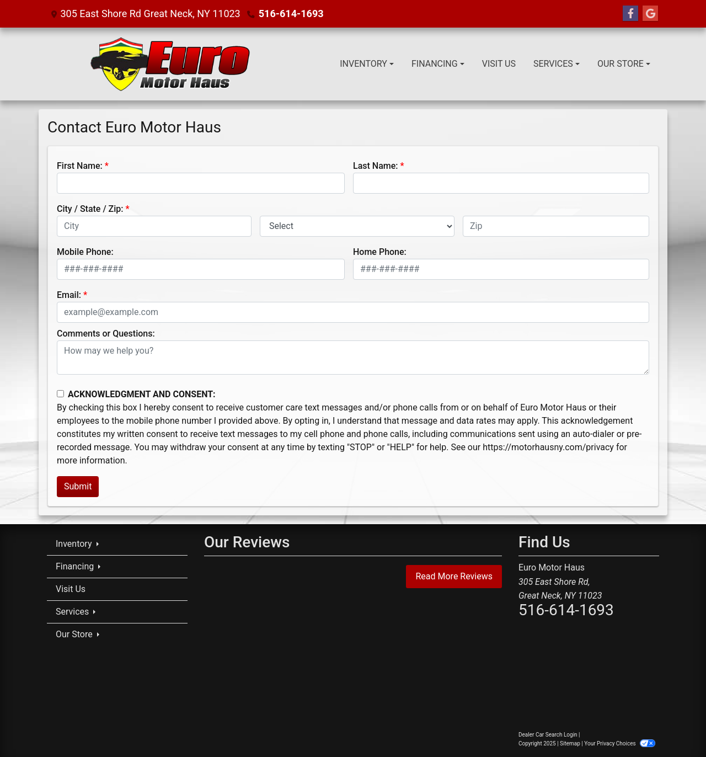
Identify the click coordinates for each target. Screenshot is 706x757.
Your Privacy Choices (619, 743)
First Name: (80, 166)
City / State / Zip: (90, 209)
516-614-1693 (291, 13)
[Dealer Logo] (170, 64)
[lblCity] (154, 226)
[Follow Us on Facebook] (630, 14)
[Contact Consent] (60, 393)
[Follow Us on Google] (650, 14)
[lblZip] (556, 226)
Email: (69, 295)
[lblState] (357, 226)
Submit (78, 486)
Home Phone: (380, 252)
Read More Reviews (454, 576)
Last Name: (375, 166)
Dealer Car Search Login (547, 735)
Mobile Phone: (85, 252)
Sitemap (570, 743)
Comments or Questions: (106, 333)
